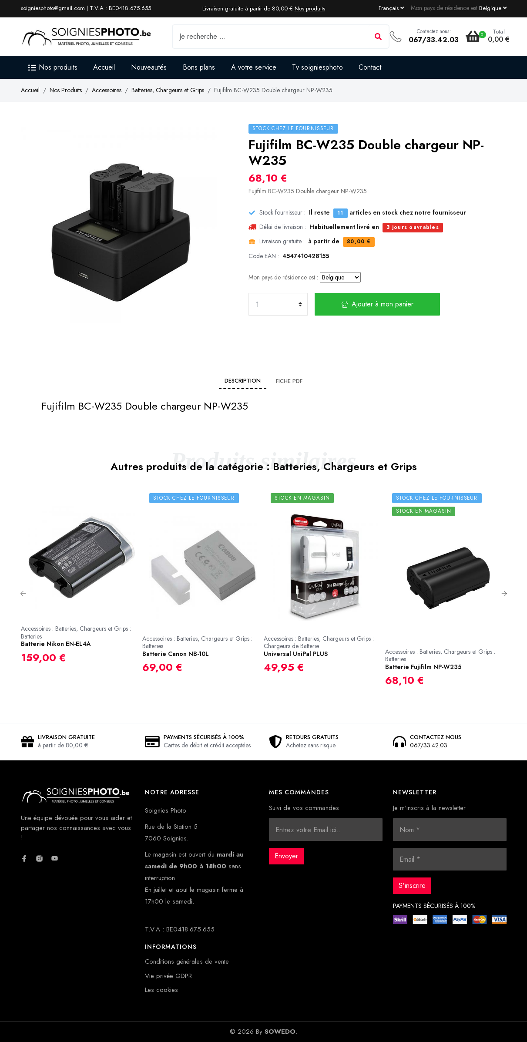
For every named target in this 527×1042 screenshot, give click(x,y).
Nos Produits (66, 90)
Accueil (104, 67)
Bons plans (199, 67)
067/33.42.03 (434, 40)
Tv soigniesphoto (317, 67)
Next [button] (504, 593)
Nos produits (310, 8)
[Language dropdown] (391, 7)
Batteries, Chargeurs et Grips (167, 90)
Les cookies (161, 990)
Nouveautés (149, 67)
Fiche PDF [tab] (289, 381)
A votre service (254, 67)
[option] (81, 582)
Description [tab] (243, 380)
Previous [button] (23, 593)
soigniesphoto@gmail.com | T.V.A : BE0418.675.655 (86, 8)
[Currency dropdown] (493, 7)
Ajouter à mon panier (377, 304)
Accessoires (106, 90)
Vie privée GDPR (168, 976)
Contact (370, 67)
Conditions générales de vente (187, 961)
